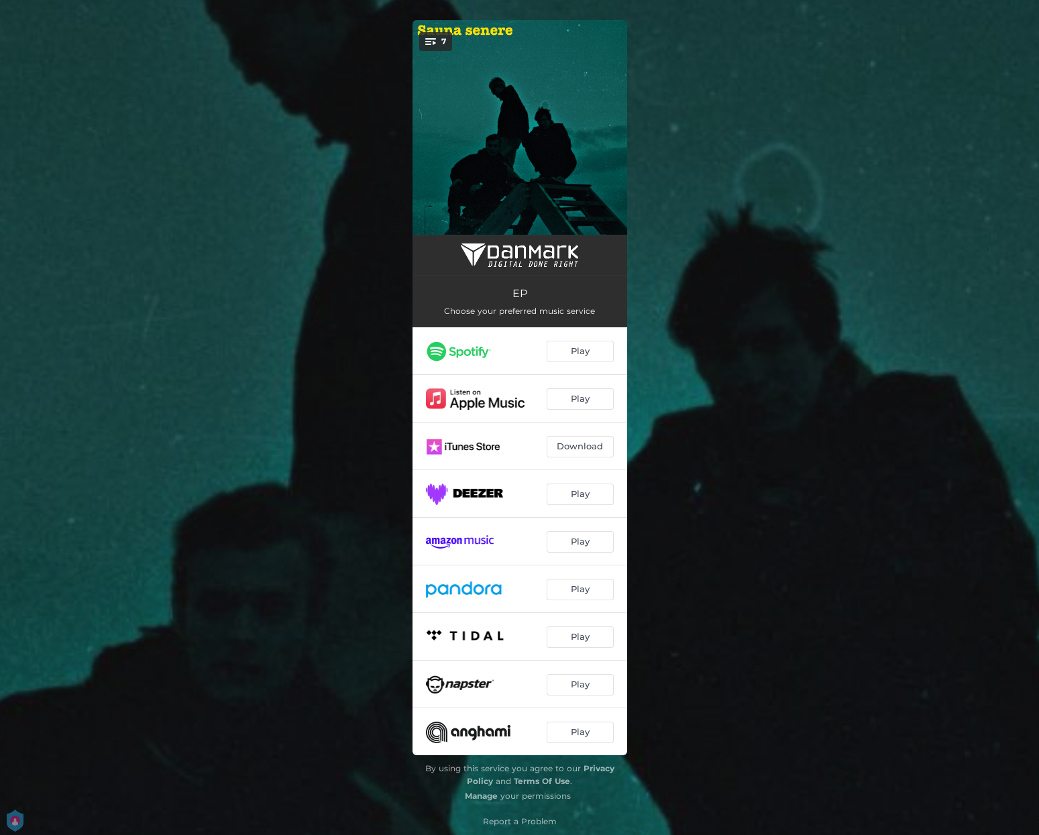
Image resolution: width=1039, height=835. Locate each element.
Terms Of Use (542, 781)
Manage (481, 796)
